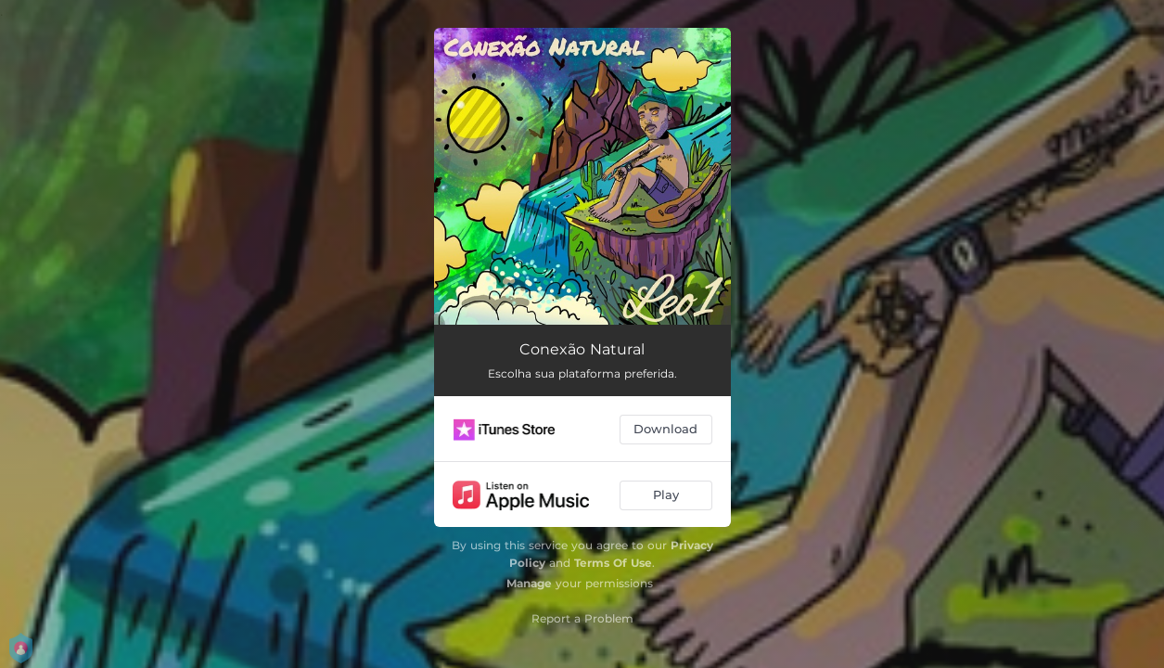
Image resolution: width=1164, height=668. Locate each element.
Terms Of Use (613, 563)
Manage (529, 583)
